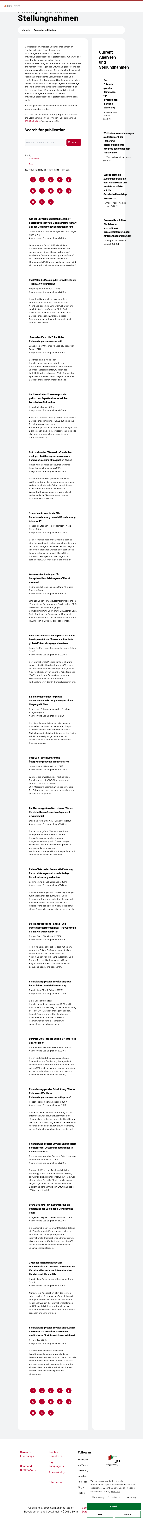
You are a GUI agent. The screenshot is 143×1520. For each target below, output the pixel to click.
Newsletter (83, 1476)
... (42, 179)
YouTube (83, 1465)
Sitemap (55, 1482)
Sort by (28, 155)
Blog (81, 1487)
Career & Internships (27, 1455)
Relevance (34, 158)
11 (34, 202)
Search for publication (45, 30)
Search (73, 142)
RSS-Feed (82, 1481)
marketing (130, 1497)
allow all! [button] (114, 1506)
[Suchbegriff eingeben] (45, 142)
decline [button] (127, 1514)
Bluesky (83, 1459)
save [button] (100, 1514)
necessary (98, 1497)
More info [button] (115, 1491)
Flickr (81, 1492)
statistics (114, 1497)
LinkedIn (83, 1470)
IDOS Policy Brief (33, 121)
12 (43, 202)
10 (69, 191)
